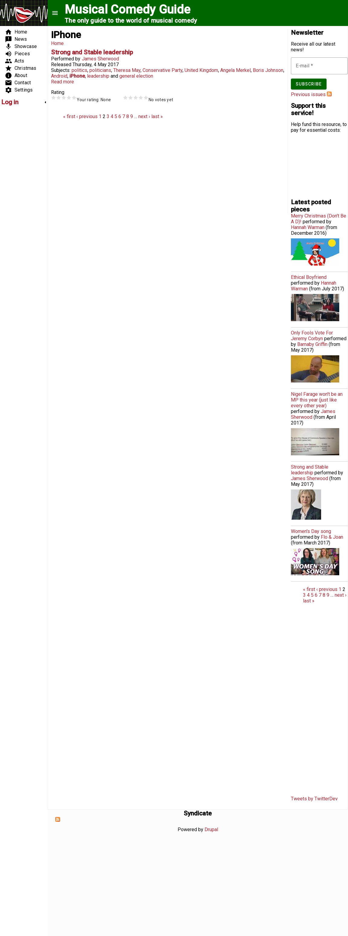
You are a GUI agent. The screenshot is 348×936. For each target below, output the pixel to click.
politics (79, 70)
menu (55, 13)
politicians (100, 70)
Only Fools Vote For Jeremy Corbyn (312, 335)
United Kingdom (201, 70)
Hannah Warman (307, 227)
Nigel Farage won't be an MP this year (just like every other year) (317, 399)
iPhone (77, 76)
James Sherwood (100, 59)
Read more (62, 82)
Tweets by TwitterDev (314, 799)
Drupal (211, 829)
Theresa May (126, 70)
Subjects (60, 70)
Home (57, 43)
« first (69, 116)
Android (59, 76)
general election (136, 76)
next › (144, 116)
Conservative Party (162, 70)
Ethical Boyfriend (309, 277)
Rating (57, 92)
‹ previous (87, 116)
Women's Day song (311, 531)
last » (157, 116)
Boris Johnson (268, 70)
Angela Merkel (235, 70)
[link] (24, 102)
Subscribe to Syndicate (57, 819)
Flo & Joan (332, 537)
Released (61, 64)
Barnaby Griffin (312, 344)
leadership (98, 76)
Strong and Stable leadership (92, 52)
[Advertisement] (19, 201)
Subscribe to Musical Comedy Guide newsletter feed (329, 94)
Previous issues (308, 94)
